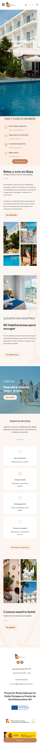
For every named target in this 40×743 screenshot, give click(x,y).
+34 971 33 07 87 (21, 680)
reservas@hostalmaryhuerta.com (21, 684)
